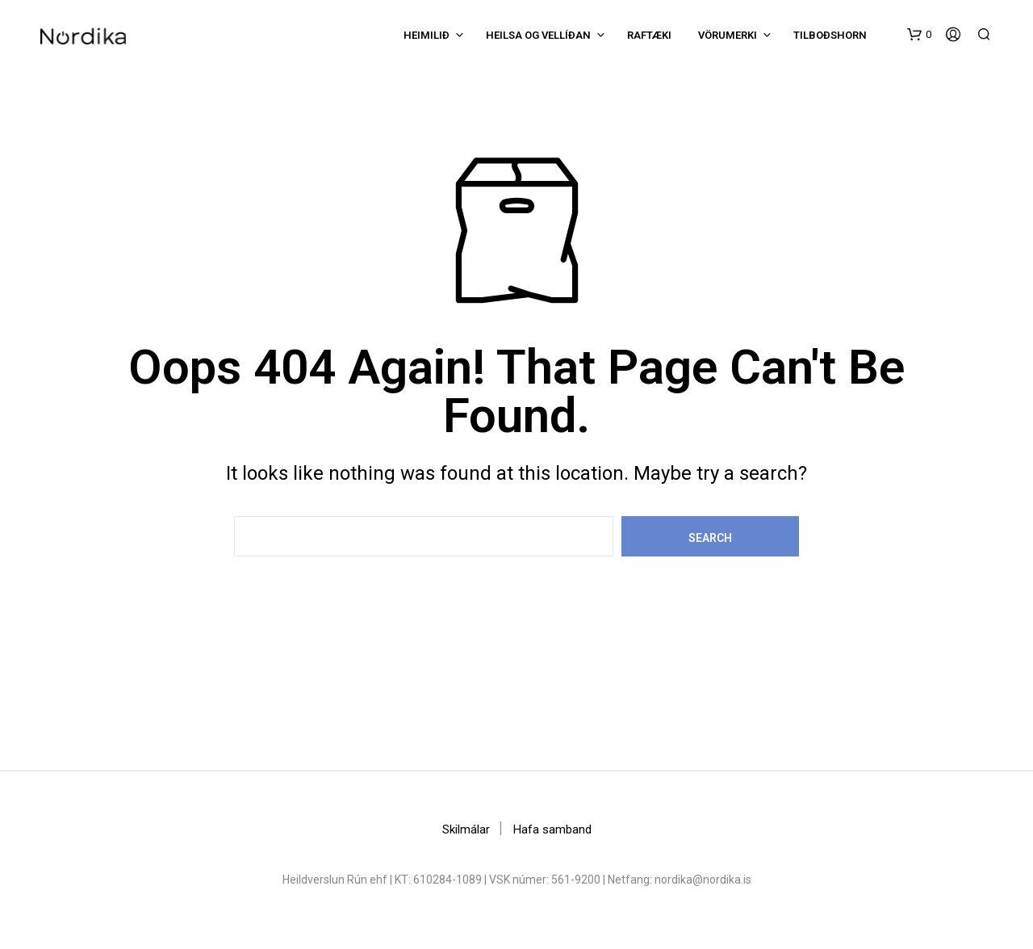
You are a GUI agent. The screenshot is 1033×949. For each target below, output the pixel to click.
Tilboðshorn (830, 35)
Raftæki (649, 35)
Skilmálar (466, 829)
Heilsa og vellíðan (538, 35)
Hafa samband (552, 829)
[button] (919, 35)
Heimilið (427, 35)
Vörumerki (727, 35)
